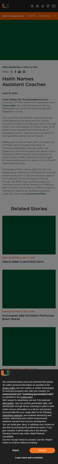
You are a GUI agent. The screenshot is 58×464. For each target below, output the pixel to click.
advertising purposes (12, 415)
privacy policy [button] (8, 388)
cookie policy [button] (26, 397)
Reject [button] (16, 450)
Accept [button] (42, 450)
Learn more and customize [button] (29, 457)
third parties (8, 403)
